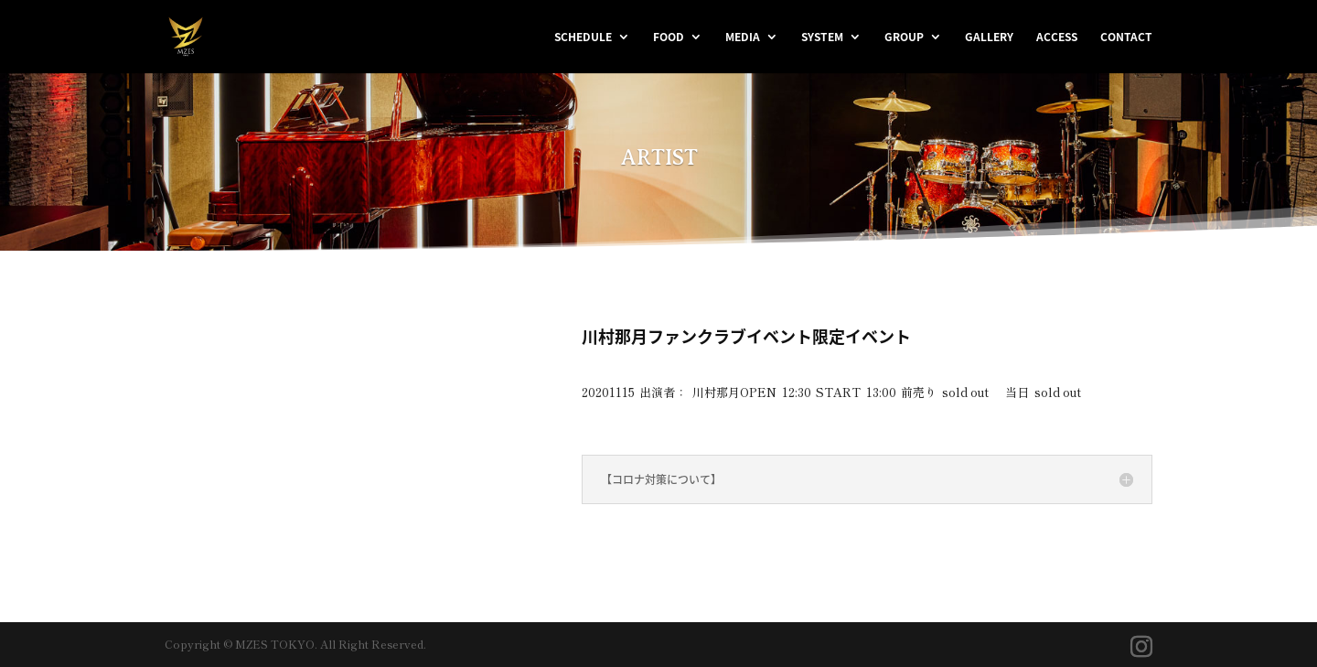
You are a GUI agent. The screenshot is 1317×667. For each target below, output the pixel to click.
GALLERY (989, 37)
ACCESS (1056, 37)
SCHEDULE (583, 37)
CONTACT (1126, 37)
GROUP (904, 37)
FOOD (668, 37)
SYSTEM (822, 37)
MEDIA (742, 37)
